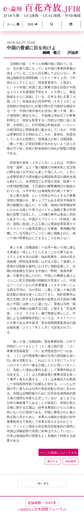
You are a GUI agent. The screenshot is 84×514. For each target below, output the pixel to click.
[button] (13, 24)
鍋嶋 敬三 (53, 52)
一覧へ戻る (42, 483)
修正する (52, 461)
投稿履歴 (70, 461)
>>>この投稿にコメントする (58, 453)
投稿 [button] (32, 24)
